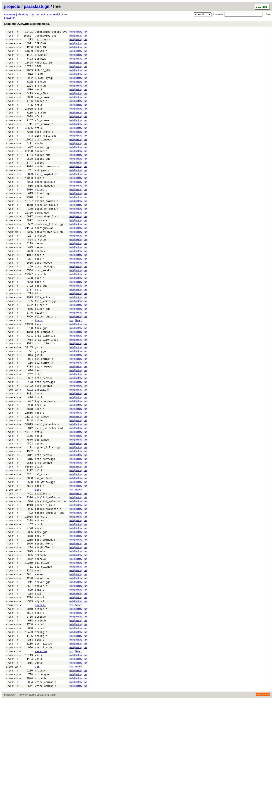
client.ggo (42, 221)
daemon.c (41, 279)
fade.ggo (41, 328)
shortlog (23, 14)
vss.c (39, 759)
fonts (39, 369)
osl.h (39, 544)
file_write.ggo (46, 346)
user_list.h (43, 750)
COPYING (40, 46)
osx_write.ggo (45, 557)
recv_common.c (45, 625)
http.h (39, 432)
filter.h (41, 360)
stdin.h (40, 719)
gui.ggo (40, 405)
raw (85, 32)
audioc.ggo (42, 167)
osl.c (39, 539)
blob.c (39, 203)
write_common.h (46, 795)
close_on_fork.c (46, 234)
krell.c (40, 468)
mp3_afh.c (42, 481)
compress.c (42, 252)
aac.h (39, 100)
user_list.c (43, 746)
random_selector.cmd (49, 593)
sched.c (40, 638)
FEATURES (41, 59)
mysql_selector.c (47, 490)
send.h (39, 661)
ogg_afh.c (42, 508)
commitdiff (53, 14)
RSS (267, 804)
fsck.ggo (41, 378)
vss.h (39, 764)
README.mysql (44, 86)
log (32, 14)
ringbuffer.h (44, 634)
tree (71, 368)
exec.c (39, 320)
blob (71, 32)
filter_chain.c (46, 364)
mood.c (39, 477)
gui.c (39, 400)
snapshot (9, 17)
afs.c (39, 122)
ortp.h (39, 522)
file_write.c (44, 342)
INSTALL (40, 64)
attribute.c (43, 158)
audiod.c (41, 171)
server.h (41, 679)
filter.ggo (42, 355)
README (39, 82)
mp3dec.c (41, 486)
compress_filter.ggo (49, 257)
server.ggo (42, 674)
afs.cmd (40, 126)
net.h (39, 504)
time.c (39, 742)
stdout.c (41, 724)
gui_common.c (44, 414)
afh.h (39, 118)
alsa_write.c (44, 149)
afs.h (39, 131)
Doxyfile (41, 55)
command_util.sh (46, 248)
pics (38, 566)
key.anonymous (45, 463)
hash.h (39, 427)
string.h (41, 737)
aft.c (39, 144)
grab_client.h (45, 396)
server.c (41, 665)
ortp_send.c (43, 535)
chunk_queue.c (45, 207)
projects (12, 6)
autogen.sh (42, 194)
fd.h (38, 337)
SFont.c (40, 91)
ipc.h (39, 459)
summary (9, 14)
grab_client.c (45, 387)
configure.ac (44, 261)
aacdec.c (41, 113)
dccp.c (39, 293)
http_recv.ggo (45, 441)
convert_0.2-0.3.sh (49, 266)
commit (40, 14)
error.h (40, 315)
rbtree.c (41, 598)
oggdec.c (41, 513)
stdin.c (40, 715)
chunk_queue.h (45, 212)
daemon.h (41, 284)
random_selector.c (48, 589)
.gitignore (42, 41)
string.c (41, 733)
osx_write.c (43, 553)
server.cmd (42, 670)
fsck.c (39, 373)
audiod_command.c (47, 189)
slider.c (41, 706)
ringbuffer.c (44, 629)
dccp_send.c (43, 311)
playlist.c (42, 571)
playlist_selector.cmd (51, 580)
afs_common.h (44, 140)
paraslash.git (36, 6)
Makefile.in (43, 68)
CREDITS (40, 50)
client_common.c (46, 230)
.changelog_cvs (46, 37)
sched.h (40, 643)
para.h (39, 562)
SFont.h (40, 95)
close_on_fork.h (46, 239)
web (37, 773)
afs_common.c (44, 135)
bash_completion (46, 198)
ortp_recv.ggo (45, 531)
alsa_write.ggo (46, 153)
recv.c (39, 611)
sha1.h (39, 688)
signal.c (41, 692)
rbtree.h (41, 602)
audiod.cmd (42, 176)
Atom (259, 804)
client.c (41, 216)
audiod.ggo (42, 180)
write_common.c (46, 791)
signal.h (41, 697)
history (78, 32)
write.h (40, 786)
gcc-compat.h (44, 382)
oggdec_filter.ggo (48, 517)
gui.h (39, 409)
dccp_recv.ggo (45, 306)
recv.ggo (41, 616)
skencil (40, 701)
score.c (40, 647)
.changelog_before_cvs (51, 32)
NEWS (38, 73)
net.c (39, 499)
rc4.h (39, 607)
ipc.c (39, 454)
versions (41, 755)
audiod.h (41, 185)
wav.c (39, 768)
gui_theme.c (43, 423)
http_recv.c (43, 436)
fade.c (39, 324)
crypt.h (40, 275)
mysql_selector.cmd (49, 495)
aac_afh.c (42, 104)
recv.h (39, 620)
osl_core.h (42, 548)
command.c (42, 243)
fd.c (38, 333)
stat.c (39, 710)
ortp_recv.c (43, 526)
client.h (41, 225)
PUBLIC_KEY (42, 77)
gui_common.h (44, 418)
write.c (40, 777)
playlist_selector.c (49, 575)
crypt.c (40, 270)
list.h (39, 472)
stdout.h (41, 728)
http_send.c (43, 445)
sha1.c (39, 683)
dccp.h (39, 297)
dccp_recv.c (43, 302)
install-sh (42, 450)
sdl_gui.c (42, 652)
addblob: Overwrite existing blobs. (27, 23)
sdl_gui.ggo (43, 656)
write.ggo (42, 782)
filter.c (41, 351)
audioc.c (41, 162)
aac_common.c (44, 109)
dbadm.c (40, 288)
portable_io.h (45, 584)
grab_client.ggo (46, 391)
